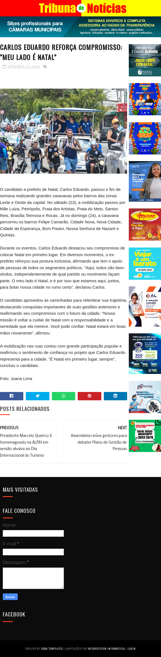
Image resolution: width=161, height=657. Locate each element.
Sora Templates (52, 648)
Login (132, 648)
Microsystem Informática (106, 648)
